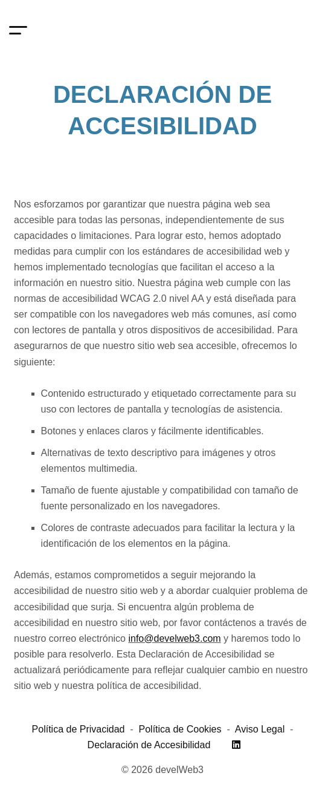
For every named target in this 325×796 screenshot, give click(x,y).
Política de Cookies (180, 729)
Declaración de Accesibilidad (149, 745)
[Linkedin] (236, 745)
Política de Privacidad (78, 729)
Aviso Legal (260, 729)
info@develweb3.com (174, 638)
